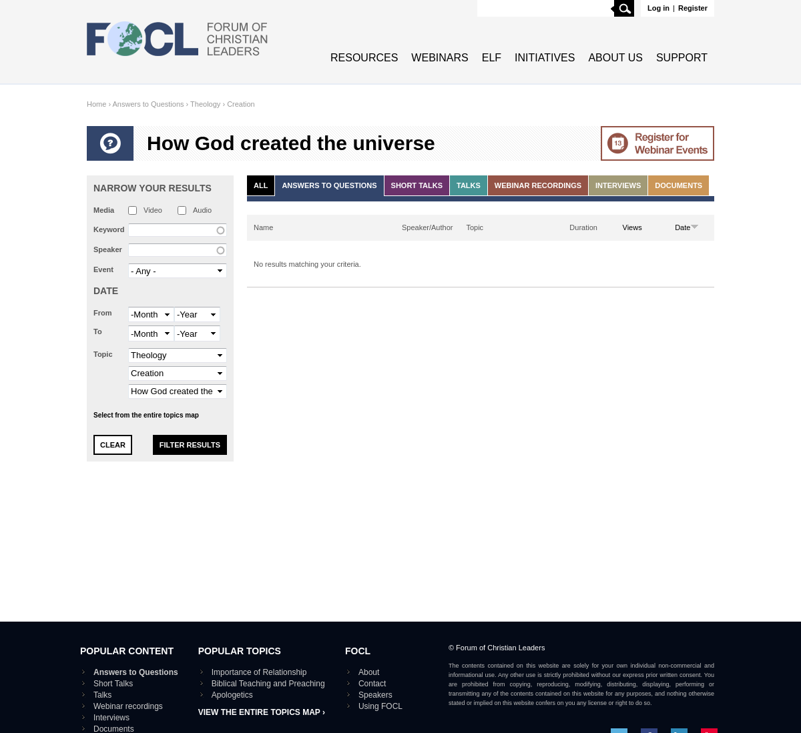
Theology (205, 104)
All (261, 185)
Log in (658, 8)
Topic (103, 354)
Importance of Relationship (259, 672)
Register (693, 8)
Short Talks (417, 185)
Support (682, 57)
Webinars (439, 57)
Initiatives (545, 57)
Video (153, 210)
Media (103, 210)
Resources (364, 57)
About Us (615, 57)
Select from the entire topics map (146, 415)
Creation (241, 104)
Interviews (618, 185)
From (102, 313)
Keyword (108, 229)
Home (96, 104)
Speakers (375, 695)
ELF (491, 57)
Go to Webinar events (657, 143)
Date (105, 290)
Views (632, 227)
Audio (202, 210)
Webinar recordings (538, 185)
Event (103, 269)
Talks (469, 185)
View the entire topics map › (261, 712)
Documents (678, 185)
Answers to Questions (148, 104)
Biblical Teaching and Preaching (268, 683)
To (97, 331)
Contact (372, 683)
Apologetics (232, 695)
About (368, 672)
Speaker (107, 249)
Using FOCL (380, 706)
